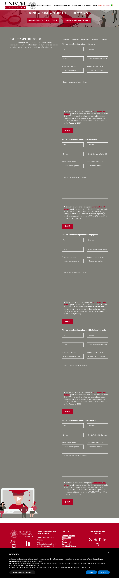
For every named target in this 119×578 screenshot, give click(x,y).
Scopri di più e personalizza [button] (22, 572)
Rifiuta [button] (91, 572)
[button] (108, 552)
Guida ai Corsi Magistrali (77, 20)
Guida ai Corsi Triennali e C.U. (42, 20)
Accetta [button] (103, 572)
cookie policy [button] (37, 561)
